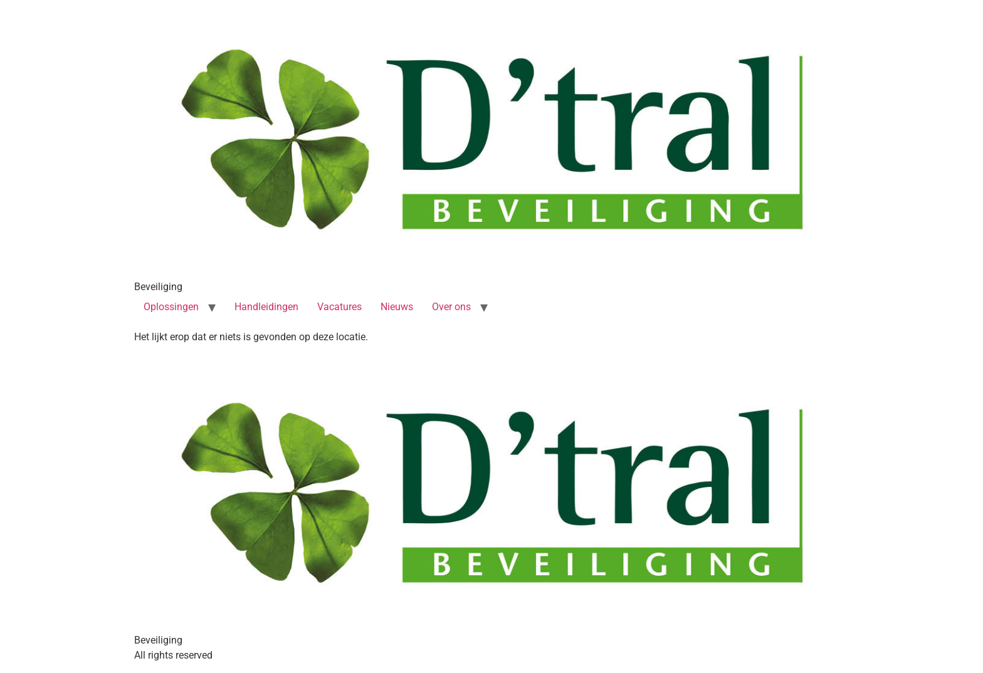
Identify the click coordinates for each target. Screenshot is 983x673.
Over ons (451, 307)
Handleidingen (266, 307)
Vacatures (339, 307)
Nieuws (397, 307)
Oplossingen (171, 307)
